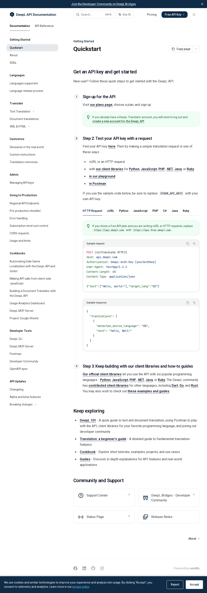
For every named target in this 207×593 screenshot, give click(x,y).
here (111, 146)
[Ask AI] (194, 243)
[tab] (92, 210)
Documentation (20, 27)
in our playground (102, 176)
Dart (175, 385)
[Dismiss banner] (202, 4)
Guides (85, 459)
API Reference (44, 27)
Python (134, 169)
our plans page (101, 105)
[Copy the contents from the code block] (187, 243)
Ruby (190, 169)
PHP (161, 169)
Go (182, 385)
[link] (104, 498)
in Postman (97, 184)
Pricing (152, 14)
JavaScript (149, 169)
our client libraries (109, 169)
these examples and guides (148, 391)
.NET (169, 169)
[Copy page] (181, 49)
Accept (194, 584)
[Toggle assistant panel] (125, 14)
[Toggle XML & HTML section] (32, 126)
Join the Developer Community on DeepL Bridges (103, 4)
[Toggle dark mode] (194, 14)
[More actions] (196, 49)
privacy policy (80, 586)
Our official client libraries (102, 374)
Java (178, 169)
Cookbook (88, 452)
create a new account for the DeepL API (118, 121)
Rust (194, 385)
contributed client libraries (109, 385)
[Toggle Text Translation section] (32, 111)
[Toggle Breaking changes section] (32, 404)
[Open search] (93, 14)
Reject (175, 584)
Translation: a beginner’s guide (103, 439)
